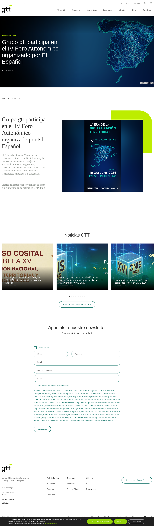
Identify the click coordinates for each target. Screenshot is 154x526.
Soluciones (76, 10)
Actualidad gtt (15, 98)
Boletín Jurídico (124, 3)
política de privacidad (49, 385)
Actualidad (147, 10)
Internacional (92, 10)
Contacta (50, 489)
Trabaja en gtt (72, 478)
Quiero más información (138, 480)
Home (3, 98)
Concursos (137, 3)
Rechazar (120, 521)
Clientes (122, 10)
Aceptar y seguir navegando (99, 521)
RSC (134, 10)
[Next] (150, 266)
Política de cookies (51, 524)
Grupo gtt (61, 10)
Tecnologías (107, 10)
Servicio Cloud (73, 489)
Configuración (136, 521)
